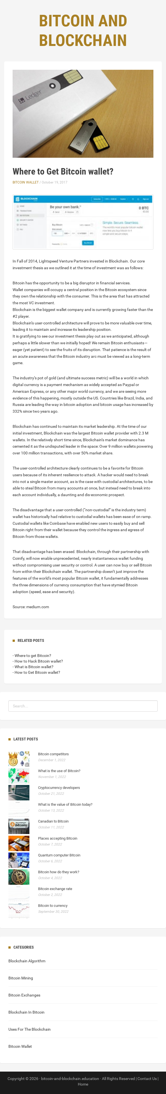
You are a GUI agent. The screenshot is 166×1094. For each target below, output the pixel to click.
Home (83, 1084)
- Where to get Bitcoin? (32, 655)
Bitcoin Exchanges (24, 995)
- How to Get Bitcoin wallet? (36, 672)
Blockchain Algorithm (26, 961)
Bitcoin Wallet (26, 182)
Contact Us (147, 1078)
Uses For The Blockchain (29, 1029)
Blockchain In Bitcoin (26, 1012)
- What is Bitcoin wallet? (33, 667)
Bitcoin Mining (20, 978)
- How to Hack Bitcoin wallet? (38, 661)
